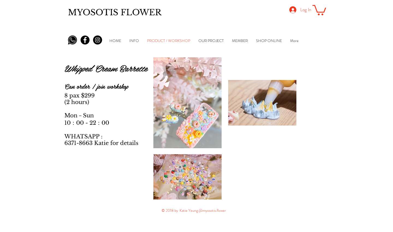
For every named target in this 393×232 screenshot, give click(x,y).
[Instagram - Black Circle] (97, 39)
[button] (319, 9)
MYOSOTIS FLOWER (115, 12)
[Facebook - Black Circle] (85, 39)
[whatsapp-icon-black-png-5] (72, 39)
